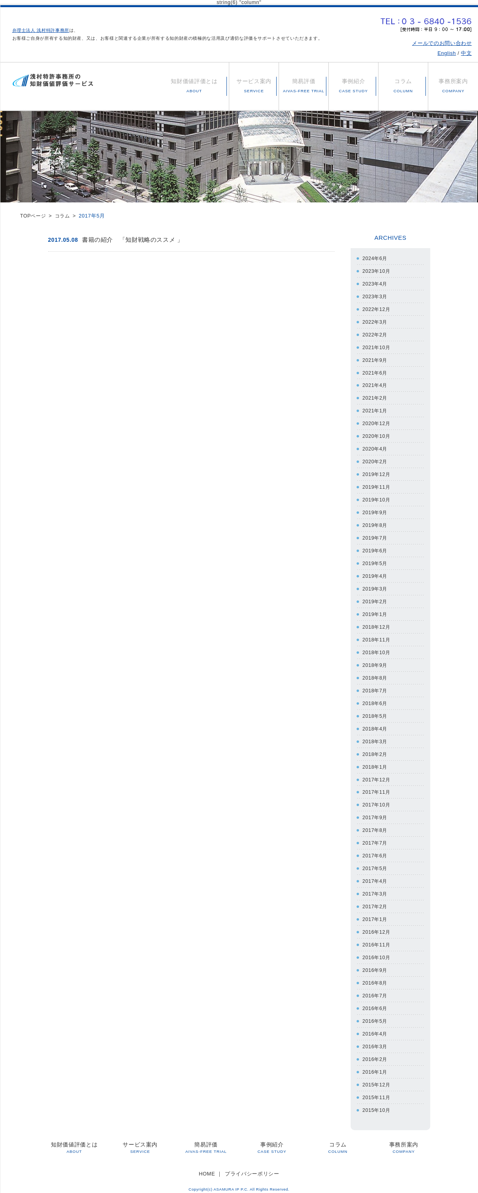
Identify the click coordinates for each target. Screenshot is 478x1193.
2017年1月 (376, 915)
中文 (466, 53)
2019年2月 (376, 599)
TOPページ (34, 216)
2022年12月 (377, 309)
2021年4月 (376, 384)
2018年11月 (377, 637)
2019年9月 (376, 511)
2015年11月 (377, 1091)
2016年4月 (376, 1028)
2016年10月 (377, 953)
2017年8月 (376, 826)
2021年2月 (376, 397)
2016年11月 (377, 940)
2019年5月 (376, 561)
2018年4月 (376, 725)
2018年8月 (376, 675)
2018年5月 (376, 713)
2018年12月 (377, 624)
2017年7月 (376, 839)
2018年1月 (376, 763)
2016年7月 (376, 990)
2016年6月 (376, 1003)
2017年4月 (376, 877)
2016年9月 (376, 965)
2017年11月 (377, 788)
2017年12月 (377, 776)
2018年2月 (376, 751)
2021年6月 (376, 372)
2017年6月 (376, 852)
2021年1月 (376, 410)
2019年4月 (376, 574)
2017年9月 (376, 814)
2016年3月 (376, 1041)
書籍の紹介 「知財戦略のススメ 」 (132, 239)
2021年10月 (377, 347)
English (446, 53)
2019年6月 (376, 549)
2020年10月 (377, 435)
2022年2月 (376, 334)
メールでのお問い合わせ (442, 43)
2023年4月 (376, 283)
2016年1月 (376, 1066)
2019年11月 (377, 485)
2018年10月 (377, 650)
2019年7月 (376, 536)
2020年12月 (377, 422)
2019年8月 (376, 523)
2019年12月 (377, 473)
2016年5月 (376, 1016)
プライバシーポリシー (252, 1168)
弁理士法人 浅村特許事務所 (40, 30)
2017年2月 (376, 902)
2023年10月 (377, 271)
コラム (65, 216)
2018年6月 (376, 700)
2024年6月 (376, 258)
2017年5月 (376, 864)
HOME (207, 1168)
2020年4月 (376, 448)
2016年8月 (376, 978)
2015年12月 (377, 1079)
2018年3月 (376, 738)
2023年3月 (376, 296)
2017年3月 (376, 889)
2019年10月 (377, 498)
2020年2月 (376, 460)
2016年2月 (376, 1054)
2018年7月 (376, 687)
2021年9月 (376, 359)
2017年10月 (377, 801)
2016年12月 (377, 927)
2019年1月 (376, 612)
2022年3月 (376, 321)
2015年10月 (377, 1104)
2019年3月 (376, 586)
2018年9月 (376, 662)
